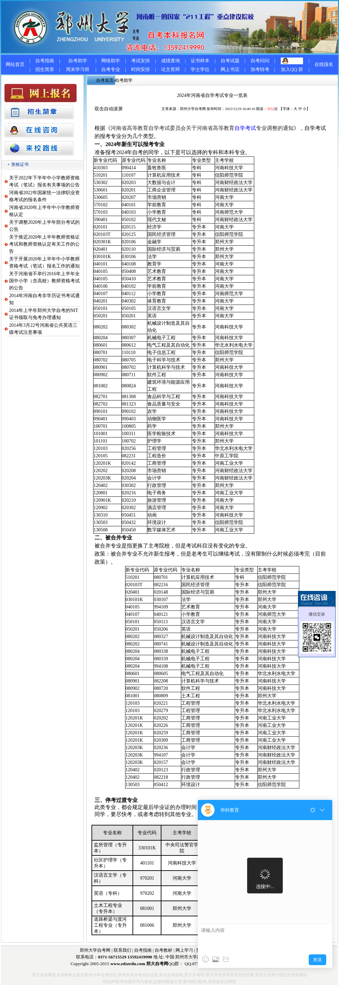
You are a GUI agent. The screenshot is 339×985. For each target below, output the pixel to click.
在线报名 (323, 64)
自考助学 (77, 60)
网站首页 (15, 64)
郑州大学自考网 (193, 109)
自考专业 (110, 69)
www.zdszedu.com (127, 963)
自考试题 (230, 60)
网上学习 (184, 950)
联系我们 (122, 950)
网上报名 (225, 950)
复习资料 (205, 950)
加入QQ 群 (292, 69)
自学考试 (245, 128)
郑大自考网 (248, 950)
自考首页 (105, 80)
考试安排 (140, 60)
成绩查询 (170, 60)
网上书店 (230, 69)
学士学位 (200, 69)
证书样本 (200, 60)
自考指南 (44, 60)
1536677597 (257, 963)
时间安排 (140, 69)
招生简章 (44, 69)
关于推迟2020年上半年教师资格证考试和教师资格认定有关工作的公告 (44, 244)
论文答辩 (170, 69)
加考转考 (260, 69)
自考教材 (163, 950)
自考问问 (260, 60)
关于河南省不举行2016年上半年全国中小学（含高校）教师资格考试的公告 (44, 280)
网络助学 (110, 60)
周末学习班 (77, 69)
